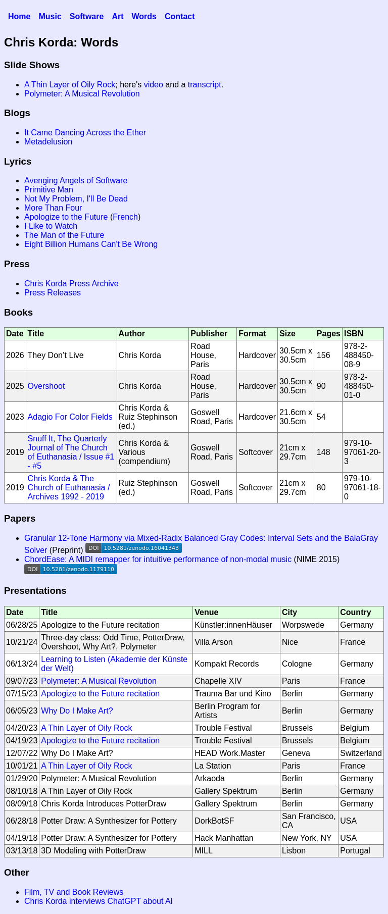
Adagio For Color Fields (70, 417)
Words (143, 16)
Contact (180, 16)
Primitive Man (48, 189)
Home (19, 16)
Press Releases (52, 292)
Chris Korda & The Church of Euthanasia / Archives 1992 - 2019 (69, 487)
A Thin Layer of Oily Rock (69, 84)
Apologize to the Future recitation (100, 693)
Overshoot (46, 386)
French (125, 217)
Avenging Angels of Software (75, 180)
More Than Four (53, 208)
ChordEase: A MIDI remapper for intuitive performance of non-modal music (158, 559)
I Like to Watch (50, 226)
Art (117, 16)
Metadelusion (48, 141)
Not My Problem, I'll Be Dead (76, 198)
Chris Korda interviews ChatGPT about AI (98, 901)
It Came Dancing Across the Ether (85, 132)
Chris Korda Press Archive (71, 283)
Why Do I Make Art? (77, 710)
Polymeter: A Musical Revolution (82, 93)
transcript (204, 84)
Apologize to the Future (66, 217)
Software (87, 16)
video (153, 84)
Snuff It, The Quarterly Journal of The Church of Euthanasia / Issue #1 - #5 (71, 452)
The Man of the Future (64, 235)
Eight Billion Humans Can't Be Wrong (91, 244)
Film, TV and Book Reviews (73, 892)
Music (49, 16)
